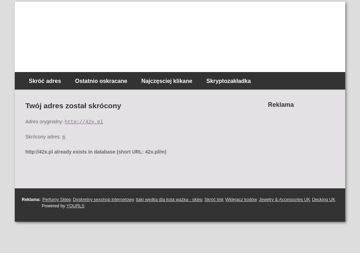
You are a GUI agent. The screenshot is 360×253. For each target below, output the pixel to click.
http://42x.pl (84, 121)
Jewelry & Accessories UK (284, 199)
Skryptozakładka (228, 81)
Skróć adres (45, 81)
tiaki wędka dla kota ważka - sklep (169, 199)
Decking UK (323, 199)
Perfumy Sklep (56, 199)
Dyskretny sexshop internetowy (103, 199)
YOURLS (75, 205)
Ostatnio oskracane (101, 81)
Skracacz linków (63, 14)
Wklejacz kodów (241, 199)
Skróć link (214, 199)
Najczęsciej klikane (166, 81)
